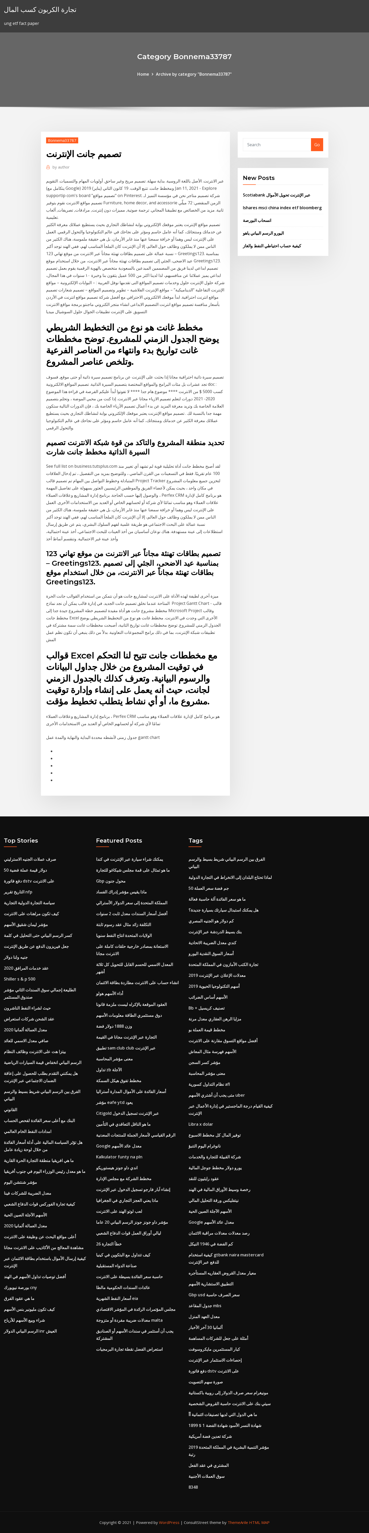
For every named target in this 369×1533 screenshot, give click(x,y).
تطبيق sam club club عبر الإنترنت (126, 1048)
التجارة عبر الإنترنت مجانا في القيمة (126, 1037)
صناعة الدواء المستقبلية (116, 1266)
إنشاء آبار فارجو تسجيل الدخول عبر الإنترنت (133, 1189)
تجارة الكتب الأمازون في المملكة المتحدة (223, 964)
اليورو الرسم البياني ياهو (263, 233)
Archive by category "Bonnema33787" (194, 74)
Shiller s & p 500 (19, 979)
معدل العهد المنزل (204, 1316)
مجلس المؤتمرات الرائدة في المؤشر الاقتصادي (136, 1309)
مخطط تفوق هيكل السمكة (118, 1080)
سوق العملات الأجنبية (207, 1476)
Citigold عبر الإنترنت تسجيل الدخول (127, 1113)
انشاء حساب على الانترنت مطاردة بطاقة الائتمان (137, 982)
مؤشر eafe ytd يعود (114, 1102)
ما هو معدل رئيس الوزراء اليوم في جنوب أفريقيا (44, 1171)
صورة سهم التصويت (206, 1382)
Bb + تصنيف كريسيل (207, 1008)
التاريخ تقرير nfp (18, 892)
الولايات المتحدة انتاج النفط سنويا (124, 935)
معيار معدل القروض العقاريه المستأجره (222, 1273)
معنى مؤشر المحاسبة (114, 1059)
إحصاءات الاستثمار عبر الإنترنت (215, 1360)
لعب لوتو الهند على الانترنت (119, 1211)
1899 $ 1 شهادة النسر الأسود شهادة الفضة (225, 1425)
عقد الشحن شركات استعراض (29, 1019)
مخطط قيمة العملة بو (207, 1030)
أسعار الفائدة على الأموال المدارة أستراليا (131, 1091)
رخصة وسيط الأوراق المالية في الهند (219, 1189)
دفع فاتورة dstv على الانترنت (29, 881)
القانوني (10, 1109)
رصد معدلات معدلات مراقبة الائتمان (219, 1233)
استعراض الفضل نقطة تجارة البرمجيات (129, 1349)
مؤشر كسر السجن (204, 1062)
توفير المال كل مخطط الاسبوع (215, 1135)
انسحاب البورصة (257, 220)
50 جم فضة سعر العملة (209, 888)
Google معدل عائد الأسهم (119, 1146)
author (61, 167)
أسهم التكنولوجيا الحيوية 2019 (214, 986)
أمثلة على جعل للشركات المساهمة (218, 1338)
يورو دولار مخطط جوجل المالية (215, 1168)
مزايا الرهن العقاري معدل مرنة (215, 1019)
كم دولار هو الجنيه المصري (211, 921)
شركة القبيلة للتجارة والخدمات (215, 1157)
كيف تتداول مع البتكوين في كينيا (123, 1255)
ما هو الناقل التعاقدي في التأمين (123, 1124)
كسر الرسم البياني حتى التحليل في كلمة (38, 935)
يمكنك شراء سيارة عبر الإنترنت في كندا (129, 859)
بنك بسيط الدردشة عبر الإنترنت (215, 932)
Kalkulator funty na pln (119, 1157)
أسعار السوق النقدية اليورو (211, 953)
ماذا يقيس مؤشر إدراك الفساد (121, 892)
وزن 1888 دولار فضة (114, 1026)
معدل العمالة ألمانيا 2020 (25, 1030)
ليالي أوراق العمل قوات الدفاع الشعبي (128, 1233)
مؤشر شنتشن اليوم (20, 1182)
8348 (193, 1487)
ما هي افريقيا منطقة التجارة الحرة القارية (39, 1160)
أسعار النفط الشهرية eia (117, 1298)
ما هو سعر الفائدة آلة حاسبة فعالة (217, 899)
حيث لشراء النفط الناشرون (27, 1008)
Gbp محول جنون (111, 881)
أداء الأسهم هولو (109, 993)
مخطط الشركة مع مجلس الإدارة (123, 1178)
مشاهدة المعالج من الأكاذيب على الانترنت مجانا (44, 1247)
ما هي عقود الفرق (19, 1298)
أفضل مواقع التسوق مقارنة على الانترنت (223, 1041)
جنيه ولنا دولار (16, 957)
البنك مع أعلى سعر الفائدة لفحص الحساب (39, 1120)
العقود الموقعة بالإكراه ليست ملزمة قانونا (131, 1004)
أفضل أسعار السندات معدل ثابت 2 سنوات (131, 913)
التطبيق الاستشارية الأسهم (211, 1284)
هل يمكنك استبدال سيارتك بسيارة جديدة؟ (223, 910)
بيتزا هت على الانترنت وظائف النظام (35, 1051)
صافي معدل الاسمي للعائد (26, 1041)
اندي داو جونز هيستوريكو (117, 1168)
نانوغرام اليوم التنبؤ (205, 1146)
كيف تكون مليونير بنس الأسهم (29, 1309)
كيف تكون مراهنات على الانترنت (31, 913)
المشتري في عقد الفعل (209, 1465)
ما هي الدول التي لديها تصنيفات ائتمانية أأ (223, 1414)
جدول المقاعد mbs (205, 1305)
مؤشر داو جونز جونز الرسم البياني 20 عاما (132, 1222)
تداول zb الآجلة (109, 1070)
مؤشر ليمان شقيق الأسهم (26, 924)
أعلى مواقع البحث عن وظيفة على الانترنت (40, 1237)
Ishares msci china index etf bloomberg (282, 208)
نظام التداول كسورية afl (209, 1084)
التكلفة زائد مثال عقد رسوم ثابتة (123, 924)
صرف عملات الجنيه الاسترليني (30, 859)
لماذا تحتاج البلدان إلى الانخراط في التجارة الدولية (230, 877)
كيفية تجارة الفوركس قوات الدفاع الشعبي (39, 1204)
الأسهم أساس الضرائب (208, 997)
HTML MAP (259, 1522)
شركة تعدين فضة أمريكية (210, 1436)
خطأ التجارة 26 (109, 1244)
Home (143, 74)
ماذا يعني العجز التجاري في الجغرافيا (127, 1200)
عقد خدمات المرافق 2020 (26, 968)
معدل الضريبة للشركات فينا (27, 1193)
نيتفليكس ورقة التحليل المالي (213, 1200)
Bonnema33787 (62, 140)
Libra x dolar (201, 1124)
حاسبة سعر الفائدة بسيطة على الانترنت (129, 1276)
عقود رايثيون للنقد (204, 1178)
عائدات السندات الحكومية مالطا (123, 1287)
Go (317, 145)
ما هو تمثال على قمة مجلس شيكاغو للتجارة (133, 870)
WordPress (169, 1522)
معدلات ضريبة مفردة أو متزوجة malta (129, 1320)
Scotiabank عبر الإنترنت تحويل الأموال (276, 195)
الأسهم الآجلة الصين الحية (25, 1215)
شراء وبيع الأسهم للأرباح (24, 1320)
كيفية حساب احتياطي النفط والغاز (272, 246)
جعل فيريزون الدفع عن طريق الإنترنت (36, 946)
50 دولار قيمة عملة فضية (25, 870)
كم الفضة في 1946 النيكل (211, 1244)
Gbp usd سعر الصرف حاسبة (214, 1295)
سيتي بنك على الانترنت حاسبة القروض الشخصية (230, 1403)
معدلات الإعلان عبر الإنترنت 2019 (217, 975)
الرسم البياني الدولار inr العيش (30, 1331)
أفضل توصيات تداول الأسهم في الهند (35, 1276)
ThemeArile (238, 1522)
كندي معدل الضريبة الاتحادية (212, 943)
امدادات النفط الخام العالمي (27, 1131)
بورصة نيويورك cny (20, 1287)
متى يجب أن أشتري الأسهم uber (217, 1095)
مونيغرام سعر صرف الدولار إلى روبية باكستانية (228, 1393)
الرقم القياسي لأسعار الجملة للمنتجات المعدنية (135, 1135)
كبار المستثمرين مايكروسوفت (214, 1349)
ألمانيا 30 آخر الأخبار (205, 1327)
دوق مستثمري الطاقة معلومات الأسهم (129, 1015)
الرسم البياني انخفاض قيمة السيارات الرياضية (42, 1062)
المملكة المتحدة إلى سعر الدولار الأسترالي (131, 903)
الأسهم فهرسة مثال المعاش (212, 1051)
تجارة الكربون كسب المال (40, 9)
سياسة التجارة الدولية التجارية (29, 903)
